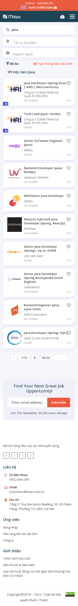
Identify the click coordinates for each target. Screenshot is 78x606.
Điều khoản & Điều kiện (19, 565)
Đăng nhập (10, 527)
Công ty (8, 540)
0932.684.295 (45, 3)
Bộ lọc (12, 64)
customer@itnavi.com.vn (26, 492)
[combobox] (39, 41)
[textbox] (39, 42)
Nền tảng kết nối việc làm (20, 534)
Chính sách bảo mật (16, 558)
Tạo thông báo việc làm (53, 64)
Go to (46, 358)
